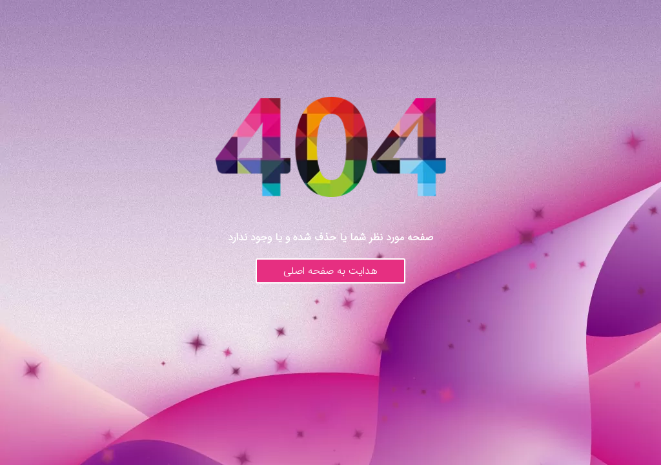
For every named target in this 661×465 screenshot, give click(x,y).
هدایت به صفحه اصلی (330, 271)
